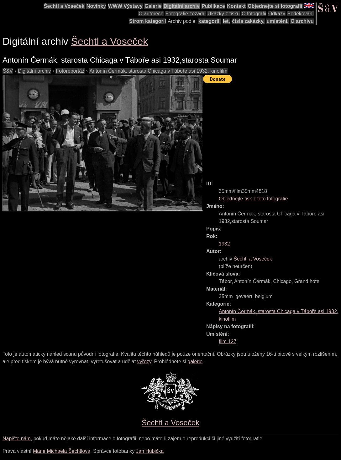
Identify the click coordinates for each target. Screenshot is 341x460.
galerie (194, 361)
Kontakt (236, 6)
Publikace (213, 6)
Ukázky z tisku (223, 13)
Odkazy (276, 13)
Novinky (96, 6)
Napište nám (17, 438)
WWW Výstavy (125, 6)
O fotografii (254, 13)
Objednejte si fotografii (275, 6)
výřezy (144, 361)
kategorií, (209, 21)
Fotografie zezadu (185, 13)
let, (226, 21)
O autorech (151, 13)
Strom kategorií (147, 21)
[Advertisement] (272, 129)
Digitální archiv (182, 6)
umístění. (278, 21)
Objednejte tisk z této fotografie (253, 198)
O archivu (302, 21)
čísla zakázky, (248, 21)
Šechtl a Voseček (64, 6)
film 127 (227, 341)
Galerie (152, 6)
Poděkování (300, 13)
